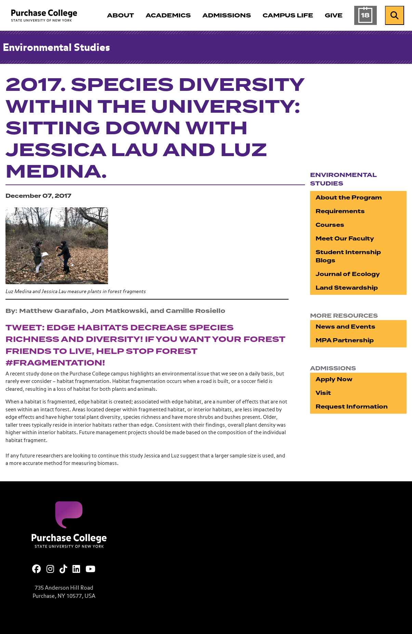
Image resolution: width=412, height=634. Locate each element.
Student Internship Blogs (348, 256)
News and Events (345, 326)
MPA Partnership (345, 340)
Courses (330, 225)
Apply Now (334, 379)
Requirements (340, 211)
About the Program (349, 197)
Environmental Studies (56, 48)
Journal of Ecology (348, 274)
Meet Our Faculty (345, 238)
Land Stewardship (347, 288)
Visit (323, 393)
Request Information (352, 406)
